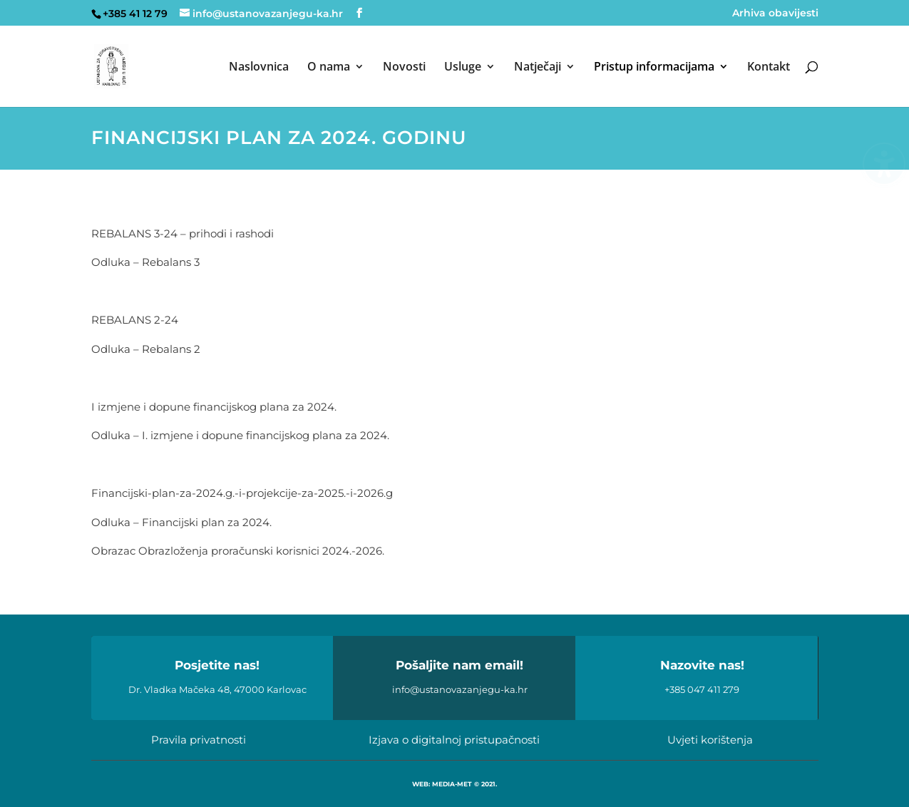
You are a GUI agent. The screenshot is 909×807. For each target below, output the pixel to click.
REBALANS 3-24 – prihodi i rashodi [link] (182, 233)
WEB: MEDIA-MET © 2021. (454, 784)
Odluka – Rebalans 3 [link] (145, 262)
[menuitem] (259, 84)
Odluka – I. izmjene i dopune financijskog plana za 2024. (240, 435)
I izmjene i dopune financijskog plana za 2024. (215, 406)
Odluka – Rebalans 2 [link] (145, 349)
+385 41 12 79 (135, 13)
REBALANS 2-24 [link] (134, 320)
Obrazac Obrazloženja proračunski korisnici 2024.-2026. (237, 550)
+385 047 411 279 (701, 689)
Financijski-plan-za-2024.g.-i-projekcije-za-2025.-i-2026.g (242, 493)
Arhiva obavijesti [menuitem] (775, 13)
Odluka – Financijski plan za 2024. (181, 522)
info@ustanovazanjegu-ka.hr (460, 689)
